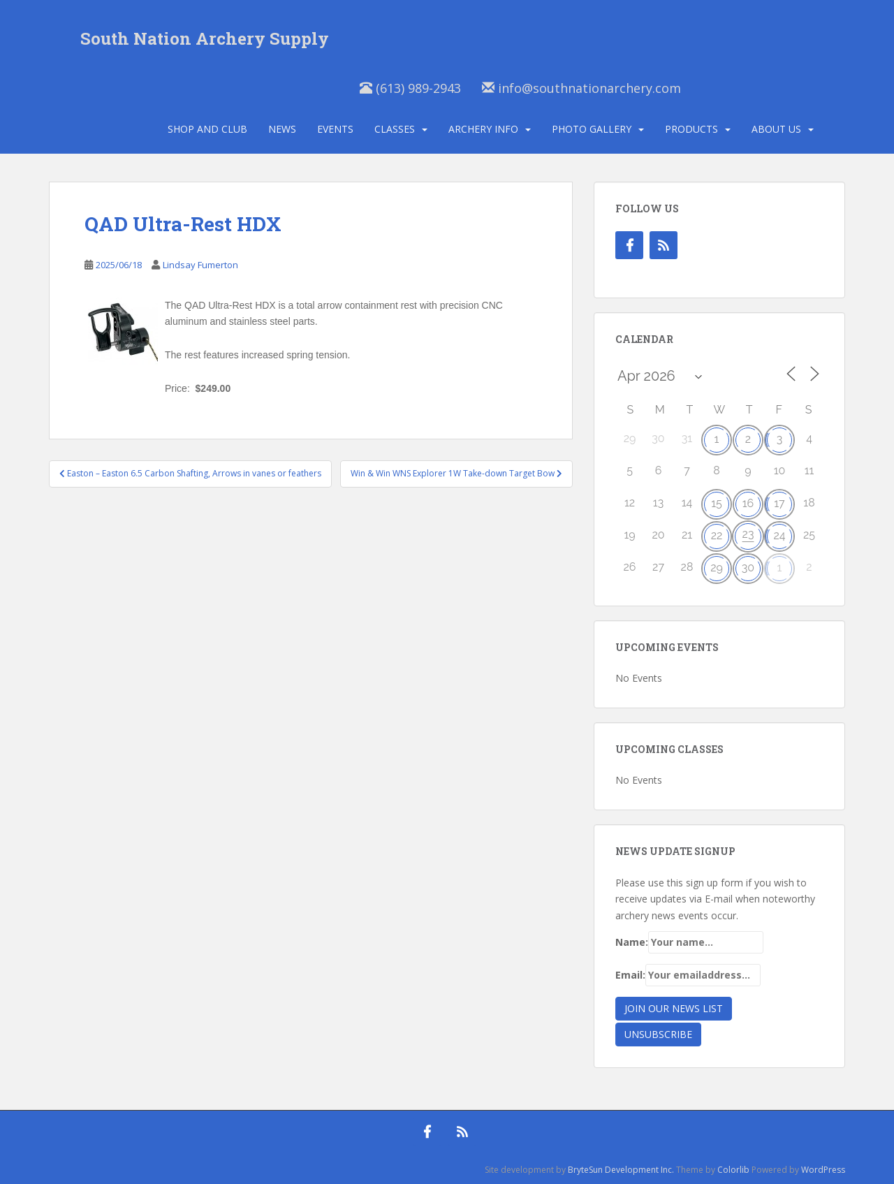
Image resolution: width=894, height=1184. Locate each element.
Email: (688, 975)
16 (748, 503)
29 (716, 567)
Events (335, 129)
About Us (776, 129)
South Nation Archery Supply (204, 38)
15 (716, 503)
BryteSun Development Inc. (621, 1170)
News (282, 129)
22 (717, 535)
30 (748, 567)
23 (748, 534)
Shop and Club (207, 129)
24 (779, 535)
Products (691, 129)
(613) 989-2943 (410, 88)
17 (779, 503)
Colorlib (733, 1170)
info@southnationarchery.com (581, 88)
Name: (689, 942)
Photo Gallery (591, 129)
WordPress (823, 1170)
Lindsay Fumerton (200, 264)
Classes (394, 129)
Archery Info (483, 129)
